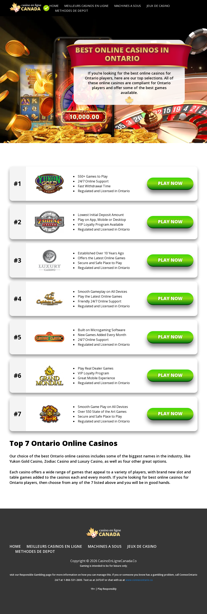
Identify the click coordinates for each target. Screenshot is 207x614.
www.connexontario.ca (139, 580)
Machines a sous (127, 6)
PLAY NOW (170, 183)
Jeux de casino (158, 6)
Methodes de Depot (71, 10)
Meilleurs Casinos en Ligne (86, 6)
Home (54, 6)
